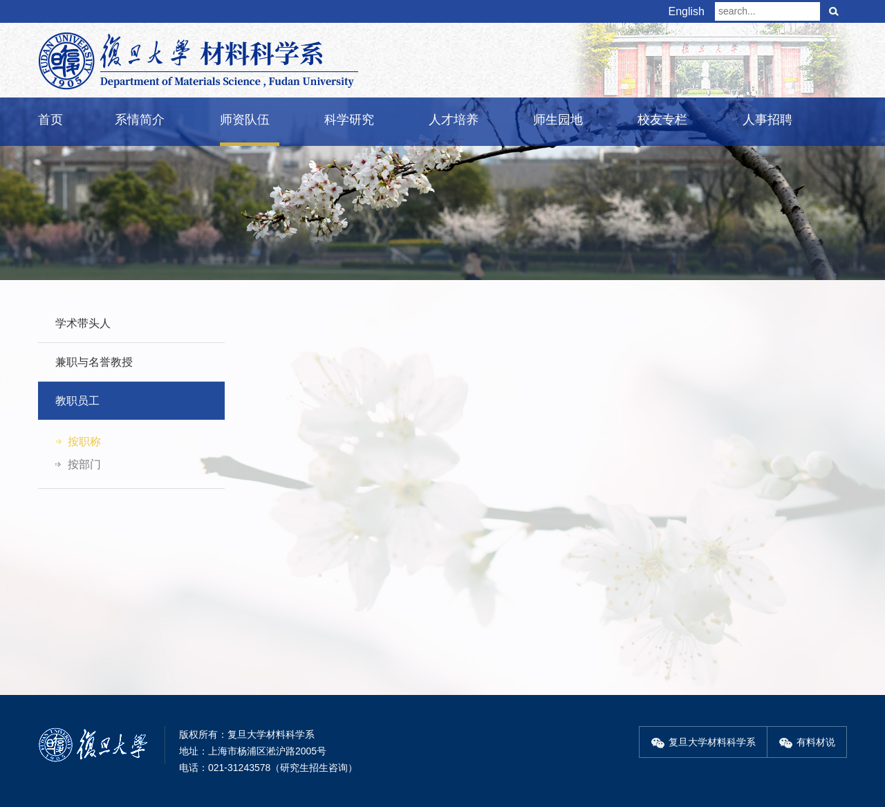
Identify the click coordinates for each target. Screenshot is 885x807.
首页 (50, 120)
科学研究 (349, 120)
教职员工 (77, 401)
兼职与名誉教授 (94, 362)
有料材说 (807, 742)
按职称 (84, 441)
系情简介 (140, 120)
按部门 (84, 464)
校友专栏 (662, 120)
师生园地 (558, 120)
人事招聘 (767, 120)
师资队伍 (245, 120)
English (687, 11)
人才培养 (453, 120)
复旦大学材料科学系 (703, 742)
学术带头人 (83, 323)
